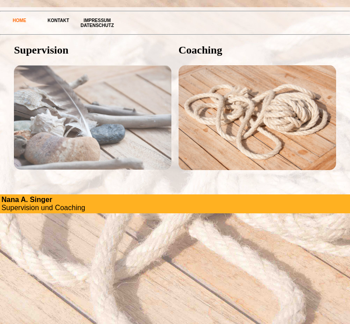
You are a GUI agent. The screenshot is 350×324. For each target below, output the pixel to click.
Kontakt (58, 20)
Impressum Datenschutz (97, 23)
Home (19, 20)
